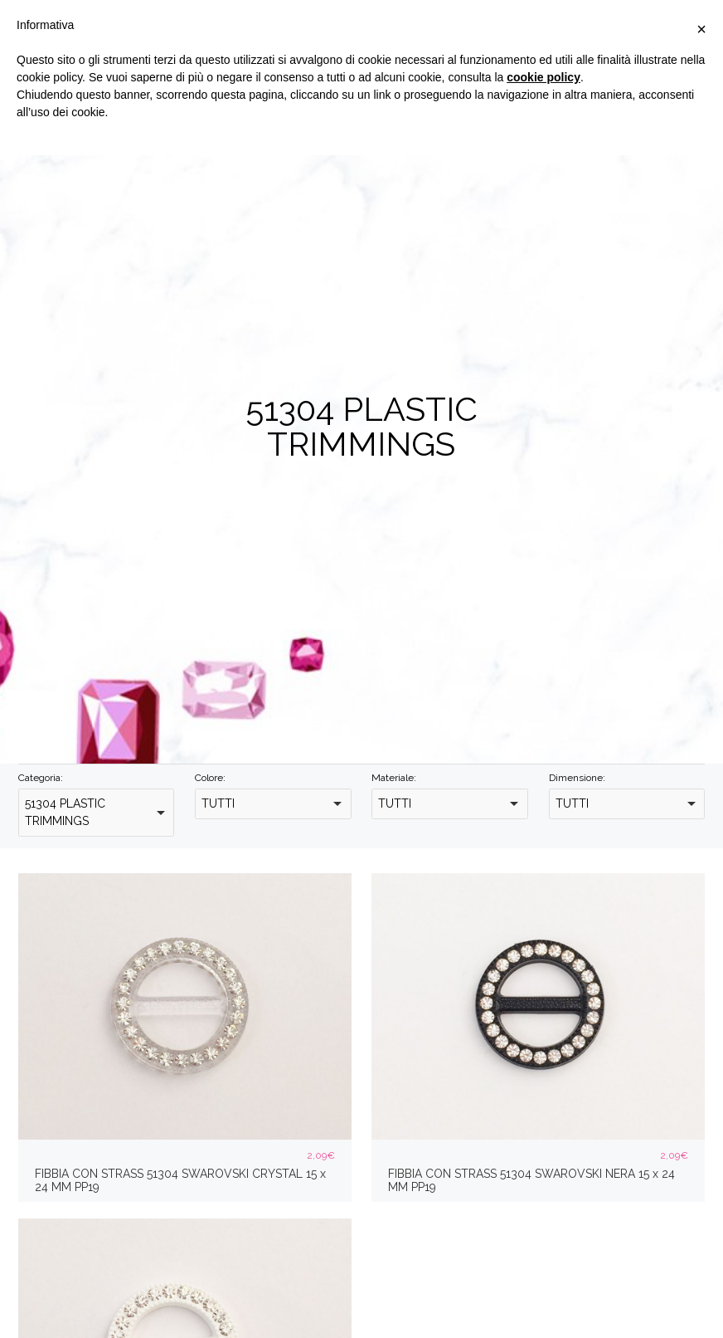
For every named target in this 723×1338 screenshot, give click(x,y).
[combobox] (96, 813)
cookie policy (543, 77)
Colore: (210, 778)
